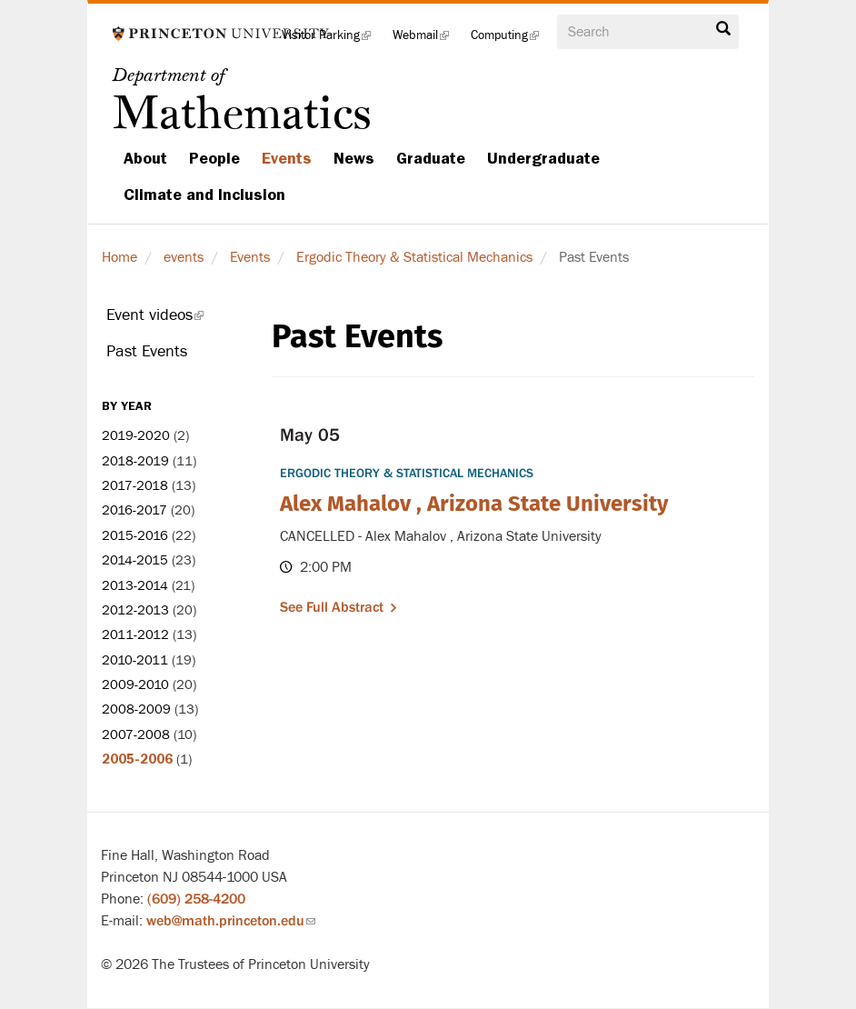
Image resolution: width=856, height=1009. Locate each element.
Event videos (175, 319)
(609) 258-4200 (196, 899)
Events (287, 158)
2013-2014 (135, 586)
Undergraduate (543, 158)
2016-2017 (134, 510)
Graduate (430, 158)
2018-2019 (135, 461)
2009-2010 (135, 685)
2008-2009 (136, 709)
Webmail (426, 40)
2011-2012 (135, 635)
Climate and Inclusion (204, 194)
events (184, 257)
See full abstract (331, 607)
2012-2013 (135, 610)
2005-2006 (137, 759)
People (214, 158)
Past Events (146, 351)
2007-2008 (136, 735)
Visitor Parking (332, 40)
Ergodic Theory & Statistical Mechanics (414, 257)
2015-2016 (135, 536)
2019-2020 (136, 436)
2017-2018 (135, 486)
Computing (510, 40)
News (353, 158)
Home (119, 257)
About (145, 158)
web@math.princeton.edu (230, 921)
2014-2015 (135, 560)
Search (723, 29)
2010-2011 (135, 660)
